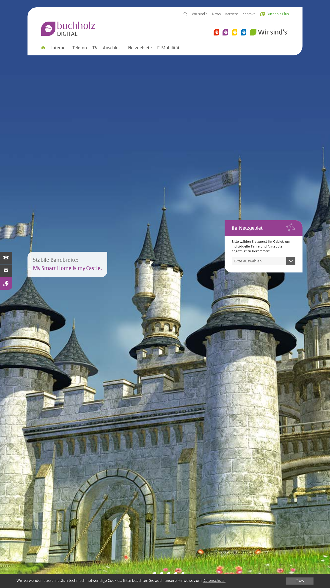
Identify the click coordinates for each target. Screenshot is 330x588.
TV (94, 48)
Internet (59, 48)
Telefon (79, 48)
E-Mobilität (168, 48)
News (216, 13)
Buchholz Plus (278, 13)
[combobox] (264, 261)
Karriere (231, 13)
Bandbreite (147, 573)
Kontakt (248, 13)
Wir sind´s (199, 13)
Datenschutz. (214, 580)
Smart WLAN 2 (183, 573)
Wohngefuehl (161, 573)
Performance (175, 573)
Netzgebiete (140, 48)
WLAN (168, 573)
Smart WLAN (154, 573)
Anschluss (113, 48)
